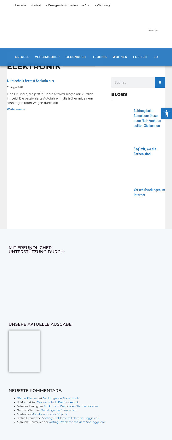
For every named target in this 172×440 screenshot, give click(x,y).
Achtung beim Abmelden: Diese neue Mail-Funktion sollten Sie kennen (147, 118)
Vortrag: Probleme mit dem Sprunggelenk (70, 418)
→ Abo (86, 5)
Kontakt (36, 5)
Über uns (20, 5)
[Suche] (160, 82)
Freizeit (140, 57)
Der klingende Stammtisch (61, 398)
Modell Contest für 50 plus (49, 414)
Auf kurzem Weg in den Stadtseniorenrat (71, 406)
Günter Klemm (27, 398)
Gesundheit (76, 57)
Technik (100, 57)
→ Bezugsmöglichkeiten (62, 5)
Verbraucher (47, 57)
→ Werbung (102, 5)
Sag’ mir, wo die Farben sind (145, 151)
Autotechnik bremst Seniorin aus (30, 80)
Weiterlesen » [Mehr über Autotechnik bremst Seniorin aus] (16, 109)
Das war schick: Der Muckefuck (58, 402)
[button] (166, 113)
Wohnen (120, 57)
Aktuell (22, 57)
